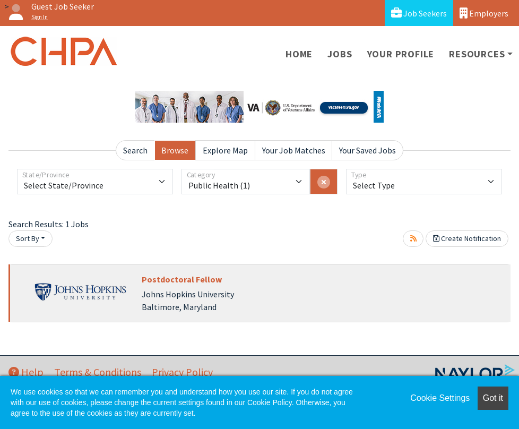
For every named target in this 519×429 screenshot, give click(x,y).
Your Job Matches (293, 150)
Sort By (27, 238)
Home (299, 54)
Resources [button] (477, 54)
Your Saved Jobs (367, 150)
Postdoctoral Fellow (182, 279)
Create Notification (467, 238)
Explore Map (225, 150)
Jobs (339, 54)
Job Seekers (419, 13)
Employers (484, 13)
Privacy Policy (182, 372)
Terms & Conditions (97, 372)
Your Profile (401, 54)
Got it (493, 397)
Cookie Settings (440, 397)
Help (26, 372)
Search (135, 150)
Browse (174, 150)
